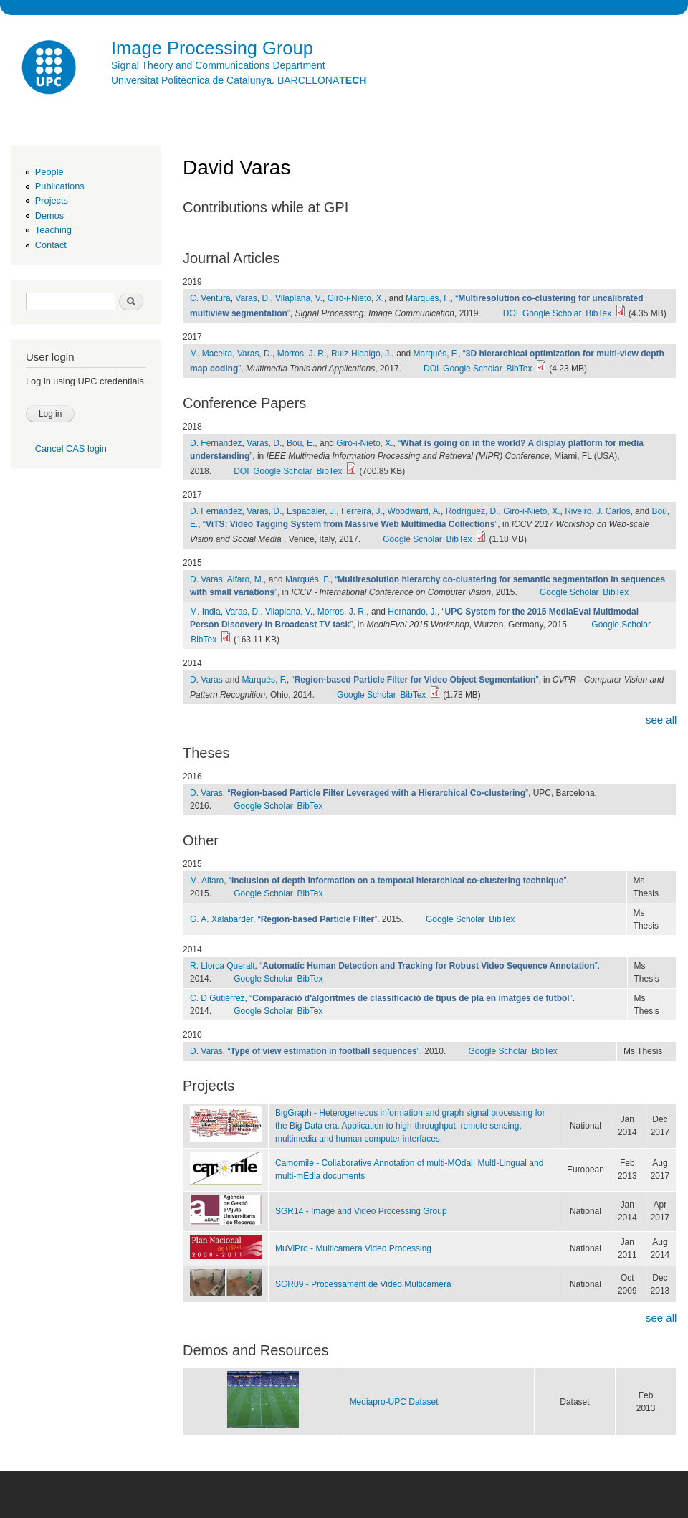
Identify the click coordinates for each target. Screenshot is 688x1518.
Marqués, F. (436, 353)
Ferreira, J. (362, 511)
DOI (510, 313)
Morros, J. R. (302, 353)
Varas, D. (252, 298)
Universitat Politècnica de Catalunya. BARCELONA (238, 80)
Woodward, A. (414, 511)
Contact (51, 244)
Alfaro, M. (245, 579)
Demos (49, 215)
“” (350, 524)
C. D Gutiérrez (217, 998)
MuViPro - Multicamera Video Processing (353, 1248)
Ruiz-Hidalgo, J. (361, 353)
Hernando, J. (412, 612)
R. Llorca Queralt (222, 966)
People (49, 171)
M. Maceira (211, 353)
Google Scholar (552, 313)
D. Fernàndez (216, 443)
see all (661, 719)
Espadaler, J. (311, 511)
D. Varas (206, 579)
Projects (51, 200)
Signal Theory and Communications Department (218, 65)
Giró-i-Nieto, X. (356, 298)
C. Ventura (210, 298)
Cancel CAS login (71, 448)
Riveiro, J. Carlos (597, 511)
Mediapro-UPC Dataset (394, 1402)
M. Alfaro (207, 881)
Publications (60, 186)
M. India (205, 612)
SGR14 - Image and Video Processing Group (361, 1211)
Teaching (53, 229)
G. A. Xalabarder (221, 919)
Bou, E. (301, 443)
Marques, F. (428, 298)
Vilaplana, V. (298, 298)
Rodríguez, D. (472, 511)
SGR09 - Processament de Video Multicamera (363, 1284)
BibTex (598, 313)
